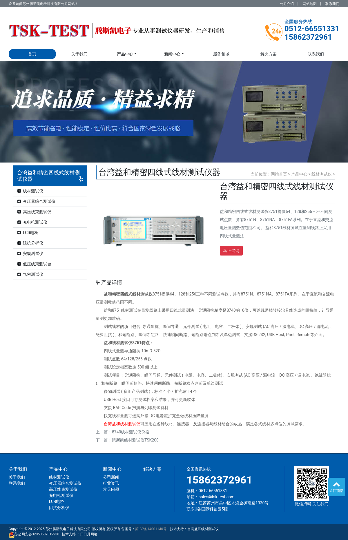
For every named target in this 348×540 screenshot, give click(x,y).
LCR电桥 (27, 232)
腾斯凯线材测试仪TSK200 (135, 440)
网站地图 (310, 4)
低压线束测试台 (34, 264)
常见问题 (111, 489)
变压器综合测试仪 (36, 201)
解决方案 (268, 54)
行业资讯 (111, 483)
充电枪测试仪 (32, 222)
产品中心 (125, 54)
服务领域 (221, 54)
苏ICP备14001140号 (151, 529)
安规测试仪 (30, 253)
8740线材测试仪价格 (130, 432)
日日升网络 (88, 534)
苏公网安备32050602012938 (36, 534)
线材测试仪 (30, 191)
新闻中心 (172, 54)
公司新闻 (111, 477)
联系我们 (332, 4)
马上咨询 (231, 250)
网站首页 (279, 174)
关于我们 (79, 54)
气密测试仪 (30, 274)
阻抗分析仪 (30, 243)
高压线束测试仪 (34, 211)
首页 (32, 54)
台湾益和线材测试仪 (203, 529)
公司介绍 (287, 4)
